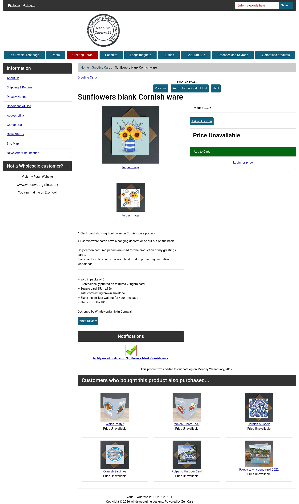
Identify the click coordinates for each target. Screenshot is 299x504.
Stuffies (169, 55)
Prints (56, 55)
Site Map (13, 143)
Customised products (275, 55)
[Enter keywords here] (257, 5)
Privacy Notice (16, 97)
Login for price (243, 162)
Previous (161, 88)
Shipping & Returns (20, 87)
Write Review (88, 321)
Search (285, 5)
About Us (13, 78)
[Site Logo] (149, 30)
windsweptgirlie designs (147, 501)
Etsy (48, 192)
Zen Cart (187, 501)
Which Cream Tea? (186, 424)
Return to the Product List (189, 88)
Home (14, 5)
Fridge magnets (140, 55)
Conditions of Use (19, 106)
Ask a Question (201, 121)
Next (216, 88)
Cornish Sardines (114, 471)
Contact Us (14, 125)
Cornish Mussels (259, 424)
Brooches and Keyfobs (233, 55)
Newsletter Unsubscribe (23, 153)
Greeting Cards (82, 55)
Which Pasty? (115, 424)
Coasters (111, 55)
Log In (29, 5)
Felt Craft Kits (196, 55)
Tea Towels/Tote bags (24, 55)
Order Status (15, 134)
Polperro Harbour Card (187, 471)
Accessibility (15, 115)
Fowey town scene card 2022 (259, 469)
